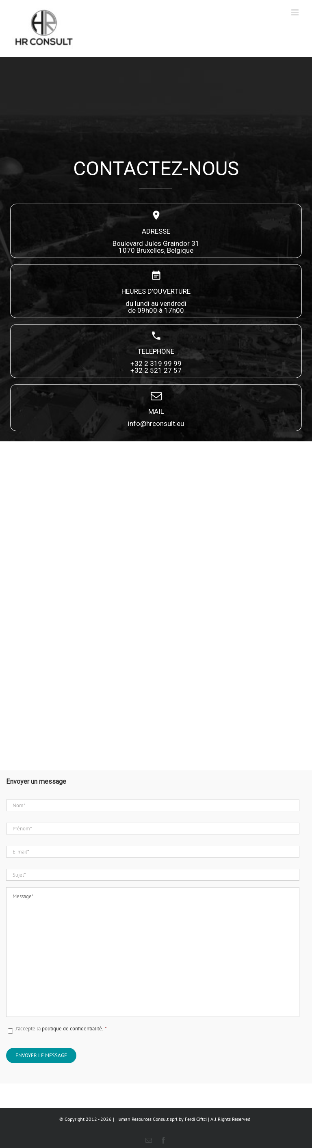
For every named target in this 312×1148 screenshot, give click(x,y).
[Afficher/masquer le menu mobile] (295, 12)
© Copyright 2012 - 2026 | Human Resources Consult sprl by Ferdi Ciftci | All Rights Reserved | (156, 1119)
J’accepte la (61, 1028)
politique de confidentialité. (74, 1028)
